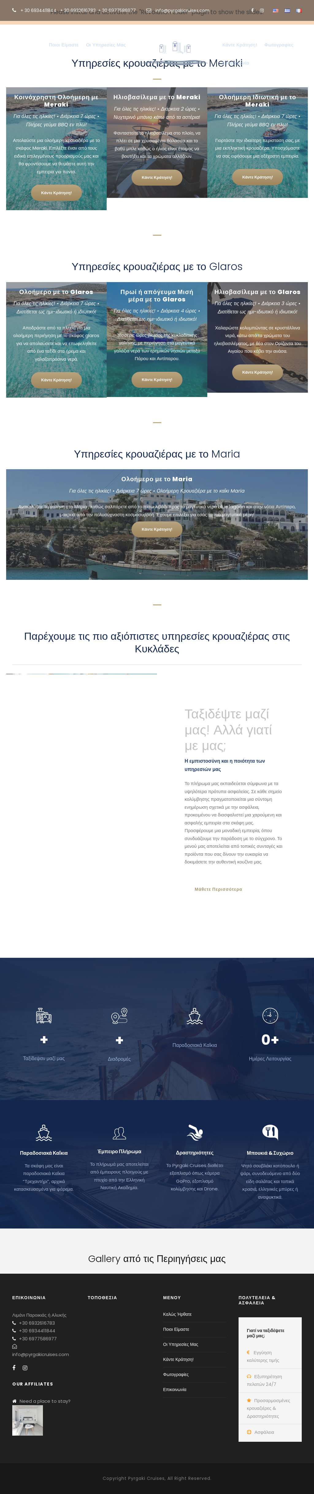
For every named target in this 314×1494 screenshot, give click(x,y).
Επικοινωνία (235, 63)
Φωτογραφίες (278, 44)
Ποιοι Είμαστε (63, 44)
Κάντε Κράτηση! (239, 44)
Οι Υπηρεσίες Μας (106, 44)
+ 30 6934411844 (38, 10)
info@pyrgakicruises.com (182, 10)
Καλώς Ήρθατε (25, 44)
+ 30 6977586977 (117, 10)
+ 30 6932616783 (78, 10)
